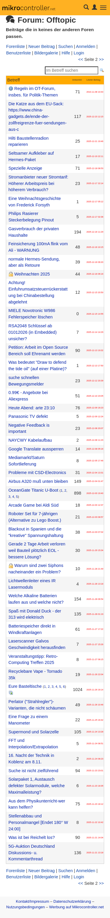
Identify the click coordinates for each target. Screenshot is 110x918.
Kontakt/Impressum (32, 901)
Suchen (65, 46)
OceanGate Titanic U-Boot (33, 490)
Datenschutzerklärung (72, 901)
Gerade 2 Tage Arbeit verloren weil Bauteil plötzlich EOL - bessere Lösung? (37, 550)
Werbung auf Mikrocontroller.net (76, 907)
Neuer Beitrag (41, 46)
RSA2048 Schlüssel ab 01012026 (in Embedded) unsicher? (33, 332)
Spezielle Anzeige (25, 168)
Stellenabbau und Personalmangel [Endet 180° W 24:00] (38, 822)
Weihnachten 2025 (32, 274)
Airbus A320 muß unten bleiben (38, 481)
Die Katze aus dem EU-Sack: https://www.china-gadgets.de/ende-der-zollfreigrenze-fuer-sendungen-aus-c (38, 116)
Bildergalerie (46, 53)
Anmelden (85, 46)
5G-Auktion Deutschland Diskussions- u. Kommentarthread (32, 853)
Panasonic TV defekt (28, 416)
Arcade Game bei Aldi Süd (34, 505)
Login (79, 53)
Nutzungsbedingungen (25, 907)
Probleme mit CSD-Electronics (37, 472)
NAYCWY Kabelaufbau (30, 440)
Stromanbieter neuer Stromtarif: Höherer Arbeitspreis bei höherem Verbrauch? (38, 183)
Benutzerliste (18, 53)
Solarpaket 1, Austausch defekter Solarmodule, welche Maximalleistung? (37, 786)
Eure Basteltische (25, 686)
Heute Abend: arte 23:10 (32, 407)
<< (80, 59)
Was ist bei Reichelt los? (32, 837)
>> (101, 59)
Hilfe (66, 53)
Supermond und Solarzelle (34, 732)
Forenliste (15, 46)
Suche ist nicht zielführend (33, 770)
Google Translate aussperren (36, 449)
